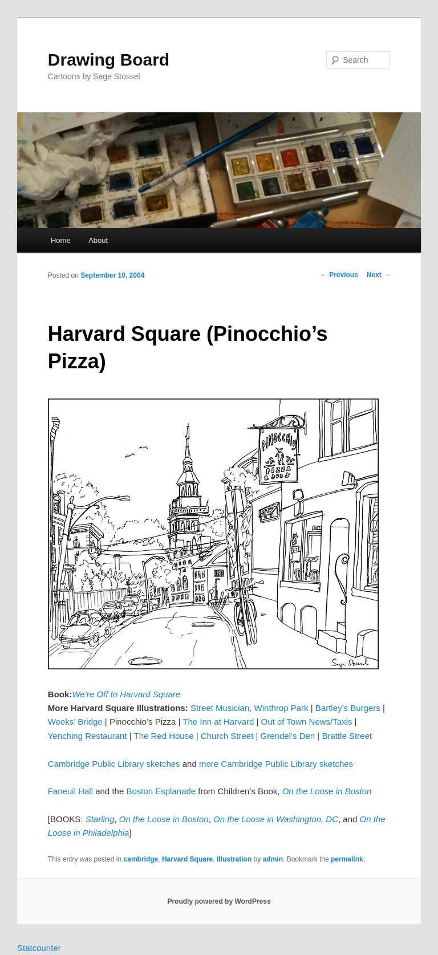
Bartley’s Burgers (347, 708)
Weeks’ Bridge (75, 721)
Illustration (234, 859)
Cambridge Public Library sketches (114, 764)
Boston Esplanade (161, 791)
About (98, 240)
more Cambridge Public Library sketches (276, 764)
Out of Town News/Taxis (306, 721)
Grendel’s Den (288, 736)
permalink (347, 859)
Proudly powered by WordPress (218, 901)
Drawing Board (108, 59)
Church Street (227, 736)
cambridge (141, 859)
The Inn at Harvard (218, 721)
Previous (339, 275)
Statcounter (39, 948)
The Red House (163, 736)
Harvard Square (187, 859)
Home (61, 240)
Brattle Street (347, 736)
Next (378, 275)
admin (273, 859)
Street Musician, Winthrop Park (249, 708)
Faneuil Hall (70, 791)
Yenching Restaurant (87, 736)
